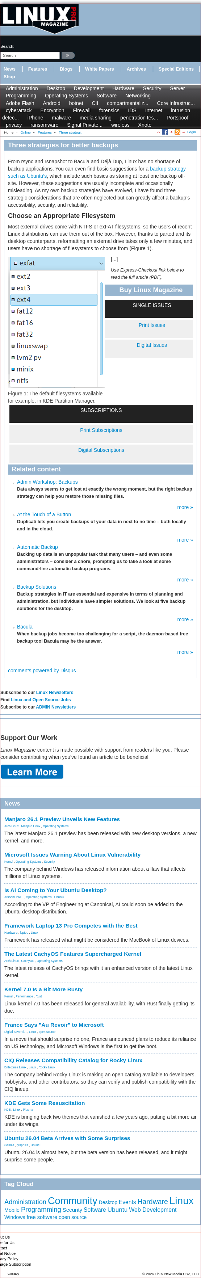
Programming (21, 95)
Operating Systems (66, 95)
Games (9, 1145)
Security (152, 88)
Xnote (145, 125)
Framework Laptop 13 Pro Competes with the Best (71, 925)
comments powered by (42, 670)
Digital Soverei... (15, 1032)
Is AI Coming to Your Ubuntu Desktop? (55, 890)
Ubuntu (59, 897)
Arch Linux (11, 826)
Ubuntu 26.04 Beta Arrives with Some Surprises (67, 1138)
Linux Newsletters (55, 692)
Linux (34, 932)
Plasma (28, 1109)
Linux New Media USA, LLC (177, 1274)
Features (37, 69)
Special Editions (176, 69)
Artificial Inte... (14, 897)
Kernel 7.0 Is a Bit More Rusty (43, 989)
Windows (14, 1217)
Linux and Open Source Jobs (41, 699)
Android (51, 103)
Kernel (8, 861)
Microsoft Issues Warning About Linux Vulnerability (72, 855)
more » (185, 507)
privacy (14, 125)
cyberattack (19, 110)
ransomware (44, 125)
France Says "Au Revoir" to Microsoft (54, 1025)
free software (41, 1217)
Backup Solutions (36, 587)
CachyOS (27, 961)
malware (61, 118)
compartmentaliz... (127, 103)
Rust (38, 996)
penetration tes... (139, 118)
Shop (9, 76)
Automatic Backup (37, 547)
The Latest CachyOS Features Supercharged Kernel (72, 954)
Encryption (52, 110)
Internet (153, 110)
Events (127, 1202)
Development (89, 88)
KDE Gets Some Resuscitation (44, 1103)
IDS (132, 110)
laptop (24, 932)
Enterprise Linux (15, 1067)
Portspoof (177, 118)
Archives (136, 69)
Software (107, 95)
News (10, 69)
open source (47, 1032)
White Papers (99, 69)
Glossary (13, 1273)
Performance (24, 996)
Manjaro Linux (31, 826)
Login (191, 132)
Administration (22, 88)
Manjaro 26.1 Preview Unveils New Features (62, 819)
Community (72, 1200)
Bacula (25, 627)
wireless (120, 125)
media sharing (96, 118)
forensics (109, 110)
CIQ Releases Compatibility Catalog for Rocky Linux (73, 1060)
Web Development (152, 1210)
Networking (138, 95)
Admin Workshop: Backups (47, 482)
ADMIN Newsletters (56, 707)
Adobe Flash (20, 103)
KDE (7, 1109)
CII (95, 103)
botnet (76, 103)
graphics (22, 1145)
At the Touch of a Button (44, 514)
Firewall (82, 110)
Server (177, 88)
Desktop (56, 88)
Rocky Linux (47, 1067)
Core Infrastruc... (176, 103)
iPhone (35, 118)
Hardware (123, 88)
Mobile (12, 1210)
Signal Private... (84, 125)
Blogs (66, 69)
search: (7, 46)
